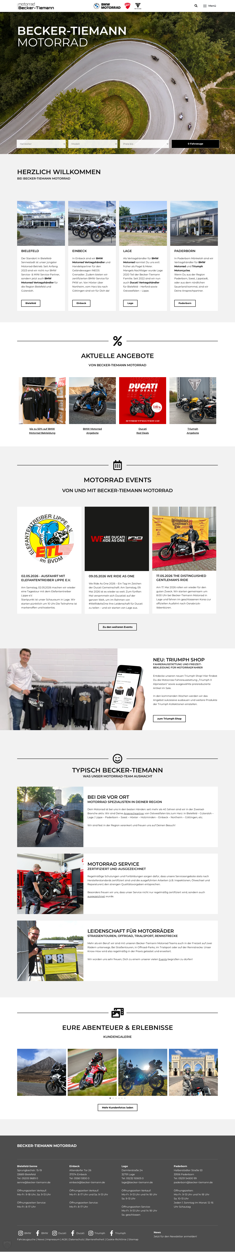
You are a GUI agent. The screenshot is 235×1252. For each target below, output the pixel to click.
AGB (65, 1239)
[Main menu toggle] (209, 6)
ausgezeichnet (96, 896)
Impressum (54, 1239)
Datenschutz (78, 1239)
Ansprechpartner (134, 813)
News (41, 1239)
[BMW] (24, 1233)
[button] (196, 6)
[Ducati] (59, 1233)
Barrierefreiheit (97, 1239)
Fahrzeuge (195, 143)
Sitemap (136, 1239)
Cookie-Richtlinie (118, 1239)
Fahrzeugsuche (26, 1239)
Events (163, 959)
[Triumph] (97, 1233)
